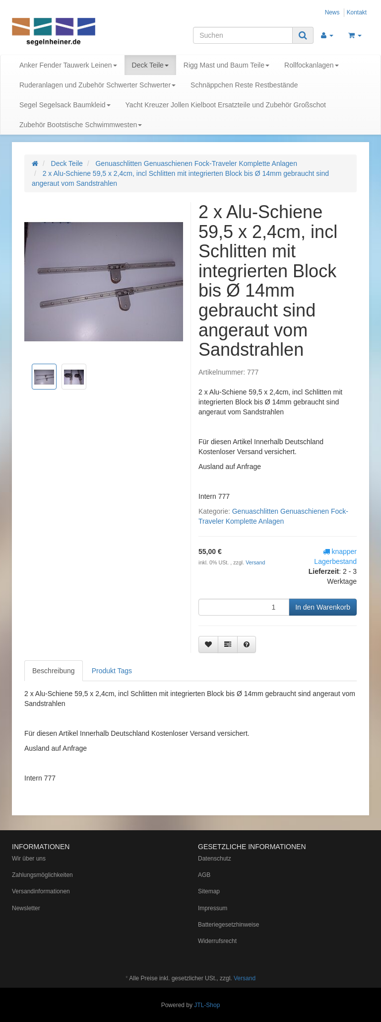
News (332, 12)
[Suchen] (243, 35)
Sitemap (209, 891)
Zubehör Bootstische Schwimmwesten (80, 125)
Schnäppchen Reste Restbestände (244, 85)
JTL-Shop (207, 1005)
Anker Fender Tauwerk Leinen (68, 65)
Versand (255, 562)
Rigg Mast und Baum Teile (226, 65)
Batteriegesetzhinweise (228, 924)
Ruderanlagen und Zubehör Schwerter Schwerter (97, 85)
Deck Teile (150, 65)
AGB (204, 874)
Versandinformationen (41, 891)
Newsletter (26, 908)
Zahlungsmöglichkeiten (42, 874)
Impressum (212, 908)
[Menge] (243, 607)
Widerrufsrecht (217, 941)
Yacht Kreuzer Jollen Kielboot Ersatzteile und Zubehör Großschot (226, 105)
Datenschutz (214, 858)
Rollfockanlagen (311, 65)
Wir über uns (29, 858)
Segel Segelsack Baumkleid (65, 105)
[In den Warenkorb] (323, 607)
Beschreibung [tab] (53, 671)
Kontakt (357, 12)
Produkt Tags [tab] (112, 671)
